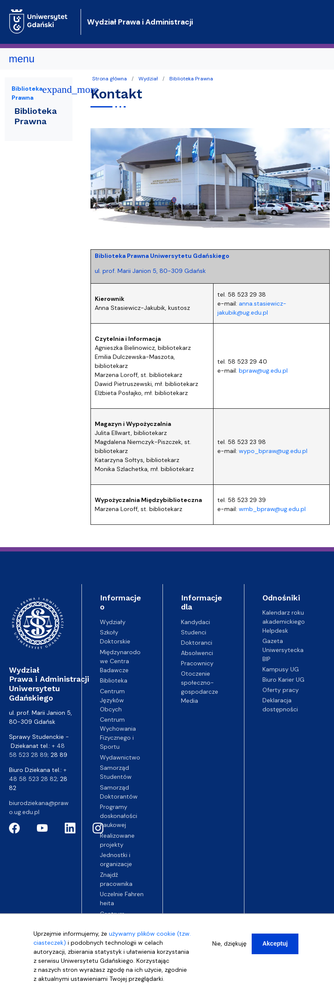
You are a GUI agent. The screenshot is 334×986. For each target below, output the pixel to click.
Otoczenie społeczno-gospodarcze (199, 682)
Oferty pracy (280, 690)
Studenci (193, 632)
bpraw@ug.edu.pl (263, 370)
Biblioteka (113, 680)
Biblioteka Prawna (191, 78)
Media (189, 700)
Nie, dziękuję (229, 945)
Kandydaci (195, 622)
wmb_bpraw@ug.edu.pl (272, 509)
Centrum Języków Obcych (112, 700)
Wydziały (113, 622)
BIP (266, 659)
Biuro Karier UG (283, 679)
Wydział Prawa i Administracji (140, 22)
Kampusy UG (280, 669)
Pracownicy (197, 663)
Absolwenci (197, 653)
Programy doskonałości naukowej (118, 816)
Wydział (148, 78)
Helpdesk (275, 630)
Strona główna (109, 78)
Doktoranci (196, 642)
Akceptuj (275, 945)
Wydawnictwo (120, 757)
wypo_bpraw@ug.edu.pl (273, 451)
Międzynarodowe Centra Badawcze (120, 661)
